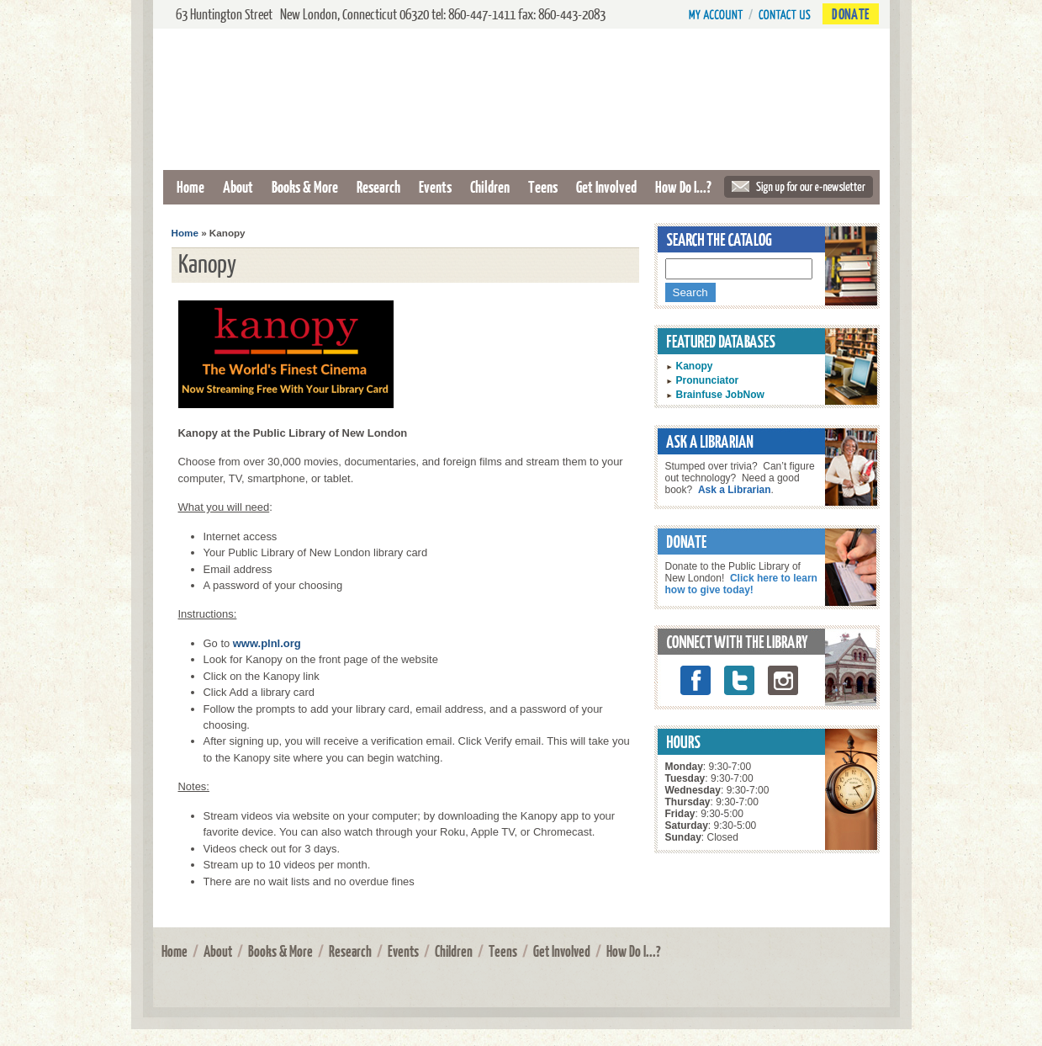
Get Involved (606, 186)
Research (378, 186)
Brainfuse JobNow (720, 395)
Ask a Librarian (734, 490)
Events (435, 186)
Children (490, 186)
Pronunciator (707, 380)
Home (190, 186)
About (238, 186)
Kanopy (694, 366)
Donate (850, 14)
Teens (543, 186)
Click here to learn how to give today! (741, 584)
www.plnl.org (267, 643)
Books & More (305, 186)
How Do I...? (683, 186)
